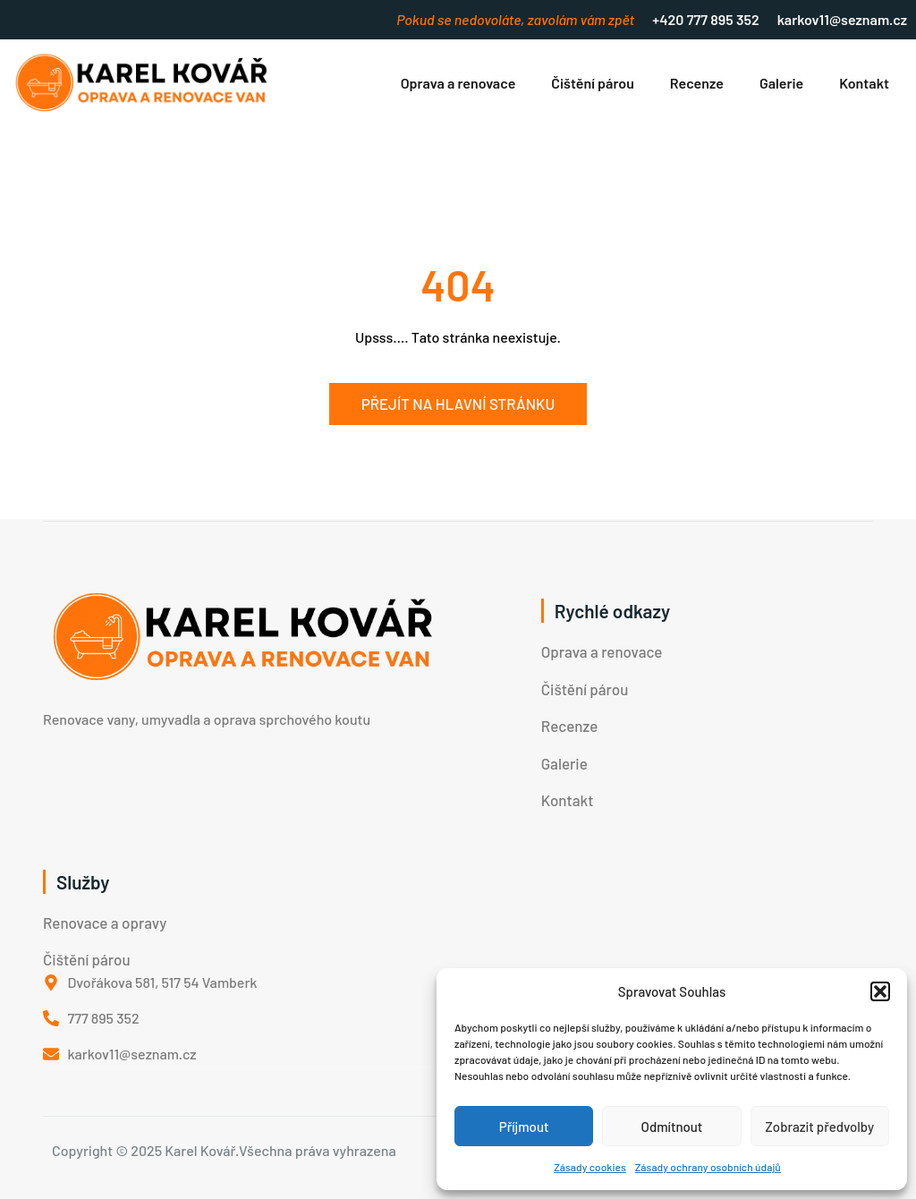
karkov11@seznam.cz (842, 19)
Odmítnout (672, 1126)
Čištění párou (592, 82)
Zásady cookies (590, 1167)
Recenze (697, 82)
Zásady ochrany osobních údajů (708, 1167)
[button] (880, 991)
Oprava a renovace (458, 82)
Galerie (781, 82)
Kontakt (864, 82)
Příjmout (524, 1126)
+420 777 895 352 (705, 19)
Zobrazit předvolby (820, 1126)
